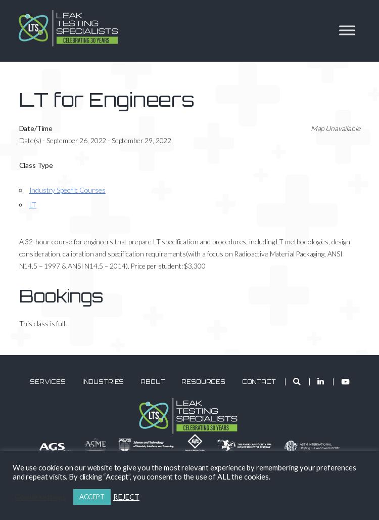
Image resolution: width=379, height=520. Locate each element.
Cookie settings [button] (40, 497)
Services (48, 381)
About (152, 381)
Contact (259, 381)
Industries (103, 381)
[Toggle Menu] (347, 30)
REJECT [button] (126, 497)
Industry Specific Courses (67, 190)
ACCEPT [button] (92, 497)
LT (33, 204)
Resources (203, 381)
